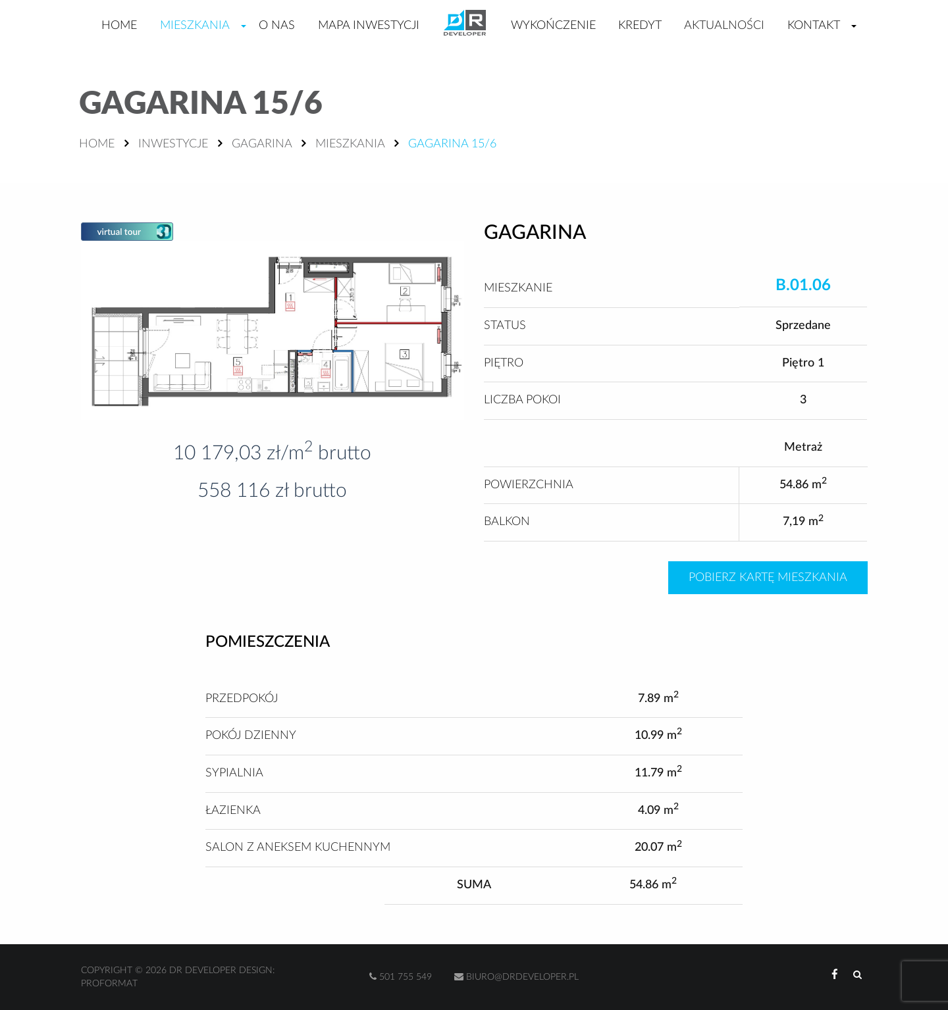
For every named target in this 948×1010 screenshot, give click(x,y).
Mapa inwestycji (368, 26)
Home (119, 26)
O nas (277, 26)
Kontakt (813, 26)
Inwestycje (173, 144)
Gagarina (262, 144)
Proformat (109, 983)
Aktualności (724, 26)
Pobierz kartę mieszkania (768, 578)
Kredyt (640, 26)
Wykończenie (553, 26)
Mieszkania (195, 26)
